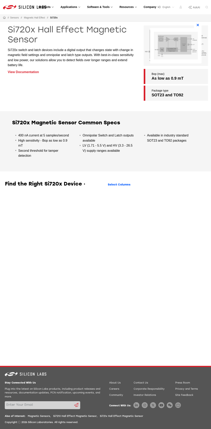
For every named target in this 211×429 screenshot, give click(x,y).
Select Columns (119, 184)
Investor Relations (145, 395)
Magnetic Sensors (39, 416)
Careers (114, 389)
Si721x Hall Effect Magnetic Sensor (121, 416)
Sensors (14, 17)
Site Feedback (184, 395)
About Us (115, 383)
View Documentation (23, 72)
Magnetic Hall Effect (34, 17)
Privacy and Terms (186, 389)
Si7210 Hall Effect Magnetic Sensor (75, 416)
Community (116, 395)
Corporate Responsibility (149, 389)
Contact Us (141, 383)
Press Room (182, 383)
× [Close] (198, 25)
